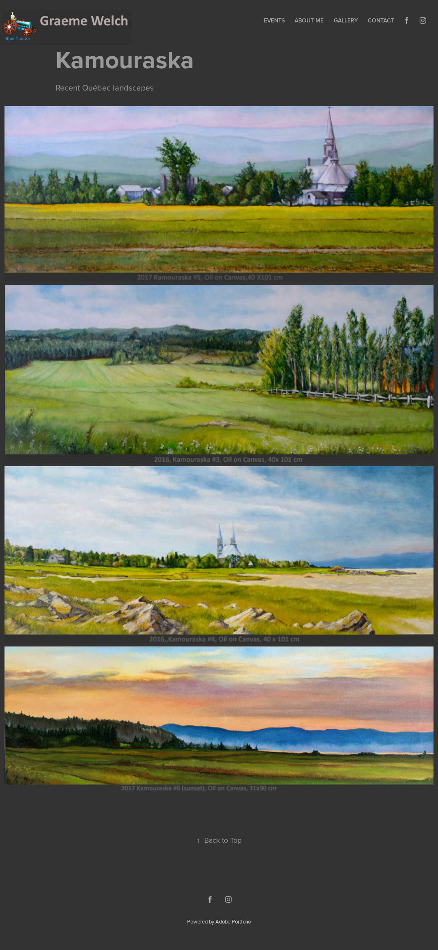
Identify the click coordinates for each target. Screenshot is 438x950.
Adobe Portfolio (233, 921)
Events (274, 20)
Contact (381, 20)
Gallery (346, 20)
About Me (309, 20)
